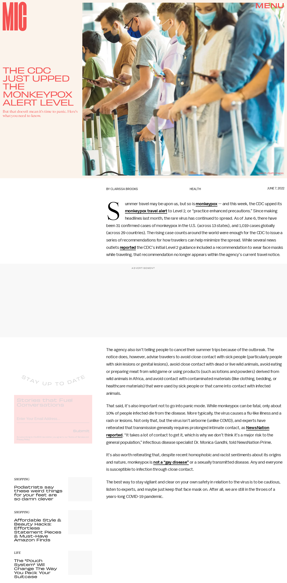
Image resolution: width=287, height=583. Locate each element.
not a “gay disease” (171, 462)
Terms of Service (76, 441)
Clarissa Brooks (124, 189)
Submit (81, 434)
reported (128, 247)
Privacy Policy (23, 443)
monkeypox (206, 204)
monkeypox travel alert (146, 211)
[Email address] (53, 422)
